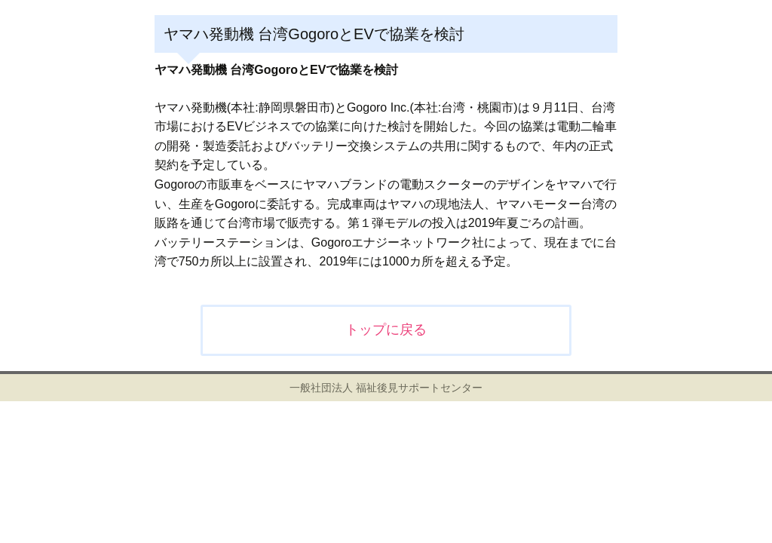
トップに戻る (386, 329)
